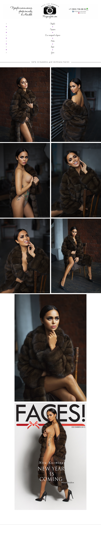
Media (52, 41)
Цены (52, 52)
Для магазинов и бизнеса (52, 35)
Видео (52, 46)
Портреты (52, 29)
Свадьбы (52, 23)
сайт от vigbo (50, 534)
